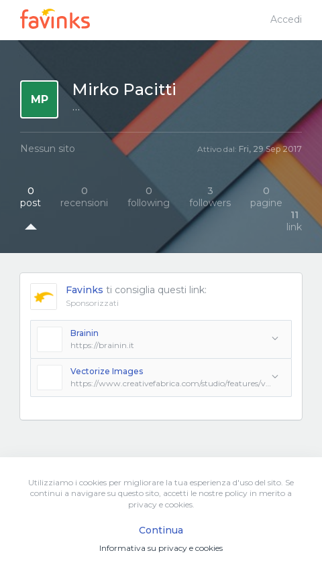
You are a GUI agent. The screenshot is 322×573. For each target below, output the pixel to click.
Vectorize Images (106, 371)
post (30, 197)
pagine (266, 197)
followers (210, 197)
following (148, 197)
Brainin (84, 333)
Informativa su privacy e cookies (161, 548)
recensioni (84, 197)
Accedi (286, 19)
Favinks (84, 290)
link (294, 221)
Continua (161, 530)
